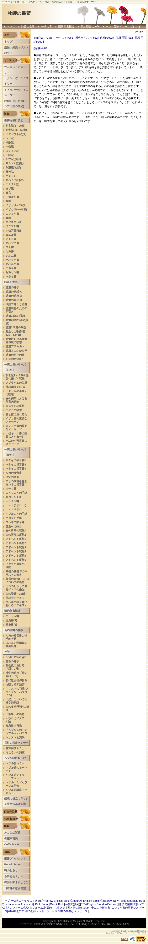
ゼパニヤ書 (12, 263)
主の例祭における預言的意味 (16, 400)
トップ (11, 26)
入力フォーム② (36, 907)
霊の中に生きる (15, 597)
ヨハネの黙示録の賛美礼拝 (16, 644)
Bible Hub (138, 900)
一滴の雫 (46, 26)
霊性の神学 (12, 661)
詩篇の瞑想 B (14, 295)
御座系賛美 (11, 838)
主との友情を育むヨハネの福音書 (16, 483)
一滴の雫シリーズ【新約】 (15, 452)
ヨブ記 (10, 188)
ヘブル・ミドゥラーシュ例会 (16, 784)
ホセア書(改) (13, 230)
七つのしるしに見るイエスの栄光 (16, 588)
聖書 (6, 113)
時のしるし (11, 870)
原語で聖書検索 (128, 904)
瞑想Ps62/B (41, 48)
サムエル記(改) (15, 163)
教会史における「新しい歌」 (15, 667)
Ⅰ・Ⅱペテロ (14, 509)
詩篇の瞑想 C (14, 300)
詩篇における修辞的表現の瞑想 (16, 340)
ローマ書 (11, 488)
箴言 (8, 192)
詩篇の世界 (28, 26)
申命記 (10, 146)
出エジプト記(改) (16, 134)
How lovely (11, 818)
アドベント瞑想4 (16, 551)
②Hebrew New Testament (17, 904)
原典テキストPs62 (86, 37)
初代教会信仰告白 (16, 680)
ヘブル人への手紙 (16, 513)
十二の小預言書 (100, 907)
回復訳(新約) (72, 904)
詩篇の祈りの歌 (15, 354)
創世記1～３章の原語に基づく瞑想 (17, 377)
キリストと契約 (15, 737)
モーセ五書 (12, 616)
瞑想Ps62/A (107, 37)
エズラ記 (11, 176)
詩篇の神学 (12, 287)
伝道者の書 (12, 197)
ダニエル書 (12, 226)
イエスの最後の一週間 (16, 566)
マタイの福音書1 (16, 460)
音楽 (6, 826)
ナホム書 (11, 255)
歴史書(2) (11, 624)
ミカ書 (10, 251)
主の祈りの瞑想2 (16, 534)
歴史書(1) (11, 620)
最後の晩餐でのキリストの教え (16, 573)
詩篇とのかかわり (16, 350)
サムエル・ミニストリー (16, 69)
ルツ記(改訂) (13, 159)
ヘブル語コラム (15, 763)
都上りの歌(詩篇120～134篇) (15, 333)
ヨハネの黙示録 (15, 522)
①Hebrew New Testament (116, 900)
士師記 (10, 155)
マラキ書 (11, 276)
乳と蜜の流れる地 (16, 414)
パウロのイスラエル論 (16, 720)
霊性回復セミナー (16, 748)
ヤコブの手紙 (14, 517)
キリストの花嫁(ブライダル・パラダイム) (17, 692)
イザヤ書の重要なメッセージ (16, 420)
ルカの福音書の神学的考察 (16, 637)
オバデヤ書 (12, 242)
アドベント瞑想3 (16, 547)
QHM (144, 933)
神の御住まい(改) (16, 386)
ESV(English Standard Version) (99, 904)
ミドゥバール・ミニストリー (16, 92)
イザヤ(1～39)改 (15, 205)
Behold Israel (12, 864)
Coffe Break (11, 844)
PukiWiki (118, 933)
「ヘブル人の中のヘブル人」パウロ (16, 731)
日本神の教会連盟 (15, 888)
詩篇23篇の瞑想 (15, 315)
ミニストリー (12, 60)
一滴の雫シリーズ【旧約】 (15, 367)
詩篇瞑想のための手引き (16, 310)
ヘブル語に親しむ (15, 758)
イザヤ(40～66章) (16, 209)
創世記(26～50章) (16, 129)
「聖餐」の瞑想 (15, 714)
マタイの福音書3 (16, 468)
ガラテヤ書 (12, 501)
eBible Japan (41, 904)
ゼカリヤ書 (12, 272)
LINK (7, 851)
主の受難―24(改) (16, 593)
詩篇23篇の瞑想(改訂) (17, 321)
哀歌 (8, 217)
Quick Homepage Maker (132, 931)
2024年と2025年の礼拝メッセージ (29, 911)
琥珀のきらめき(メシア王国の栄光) (15, 103)
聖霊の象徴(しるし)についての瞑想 (17, 580)
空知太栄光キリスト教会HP (16, 50)
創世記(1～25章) (15, 125)
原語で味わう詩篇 (16, 304)
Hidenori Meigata (72, 921)
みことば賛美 (12, 832)
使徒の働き (12, 477)
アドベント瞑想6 (16, 559)
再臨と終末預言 (15, 684)
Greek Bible (57, 904)
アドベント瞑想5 (16, 555)
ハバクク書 (12, 259)
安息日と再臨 (14, 725)
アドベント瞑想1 (16, 538)
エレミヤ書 (12, 213)
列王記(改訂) (13, 167)
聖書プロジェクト (15, 858)
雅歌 (8, 201)
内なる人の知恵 (15, 752)
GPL (138, 933)
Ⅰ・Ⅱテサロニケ (16, 505)
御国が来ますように (16, 882)
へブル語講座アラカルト (16, 791)
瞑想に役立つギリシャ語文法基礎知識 (16, 801)
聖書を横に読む (13, 120)
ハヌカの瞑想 (14, 410)
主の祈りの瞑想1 (16, 530)
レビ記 (10, 138)
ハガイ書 (11, 268)
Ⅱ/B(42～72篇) (43, 37)
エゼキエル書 (14, 222)
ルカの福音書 (14, 472)
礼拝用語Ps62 (124, 37)
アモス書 (11, 238)
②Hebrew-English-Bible (84, 900)
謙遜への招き (14, 526)
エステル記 (12, 184)
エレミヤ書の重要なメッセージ (16, 427)
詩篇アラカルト (15, 346)
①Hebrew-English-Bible (55, 900)
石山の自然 (10, 811)
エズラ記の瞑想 (15, 405)
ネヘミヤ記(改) (15, 180)
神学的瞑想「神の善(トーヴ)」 (16, 674)
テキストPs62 (64, 37)
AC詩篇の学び (14, 359)
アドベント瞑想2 (16, 543)
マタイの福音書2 (16, 464)
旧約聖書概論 (66, 26)
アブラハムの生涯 (16, 382)
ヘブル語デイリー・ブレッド (123, 26)
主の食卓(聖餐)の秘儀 (17, 708)
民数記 (10, 142)
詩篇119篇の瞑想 (16, 327)
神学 (7, 651)
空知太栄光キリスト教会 (25, 900)
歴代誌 (10, 171)
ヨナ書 (10, 247)
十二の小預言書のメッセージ (16, 442)
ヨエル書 (11, 234)
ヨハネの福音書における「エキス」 (16, 604)
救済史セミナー (13, 876)
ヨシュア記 (12, 150)
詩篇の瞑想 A (14, 291)
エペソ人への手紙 (16, 492)
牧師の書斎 (19, 13)
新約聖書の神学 (90, 26)
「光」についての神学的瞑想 (16, 701)
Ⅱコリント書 (14, 497)
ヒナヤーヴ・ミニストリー (16, 81)
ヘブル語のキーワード (16, 769)
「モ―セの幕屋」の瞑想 (16, 393)
